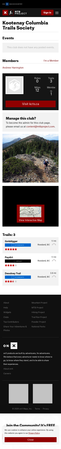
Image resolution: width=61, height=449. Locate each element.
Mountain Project (39, 302)
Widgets (7, 312)
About (6, 302)
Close (30, 439)
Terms (37, 408)
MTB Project (37, 307)
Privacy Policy (34, 433)
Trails (51, 78)
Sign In (47, 12)
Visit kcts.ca (30, 104)
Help (5, 307)
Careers (7, 373)
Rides (37, 78)
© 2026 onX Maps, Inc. (22, 408)
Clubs (6, 317)
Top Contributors (11, 321)
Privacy (46, 408)
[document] (30, 435)
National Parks (38, 326)
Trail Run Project (39, 317)
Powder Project (39, 321)
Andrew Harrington (13, 67)
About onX (8, 368)
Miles (37, 87)
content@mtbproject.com (40, 126)
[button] (5, 158)
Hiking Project (38, 312)
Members (51, 89)
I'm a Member (51, 60)
